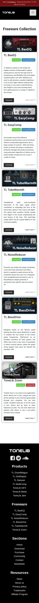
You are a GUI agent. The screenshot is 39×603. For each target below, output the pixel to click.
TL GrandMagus (11, 2)
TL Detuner (19, 480)
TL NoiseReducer (19, 518)
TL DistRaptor (19, 476)
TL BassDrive (19, 522)
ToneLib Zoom (19, 529)
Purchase (19, 552)
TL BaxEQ (19, 510)
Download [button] (9, 100)
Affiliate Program (19, 594)
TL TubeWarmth (19, 526)
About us (19, 583)
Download (20, 548)
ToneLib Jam (19, 495)
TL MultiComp (19, 484)
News (19, 579)
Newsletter (19, 564)
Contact (19, 560)
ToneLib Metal (19, 491)
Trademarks (19, 590)
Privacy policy (19, 586)
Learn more (30, 100)
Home (19, 544)
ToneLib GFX (19, 488)
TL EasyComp (19, 514)
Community (19, 556)
